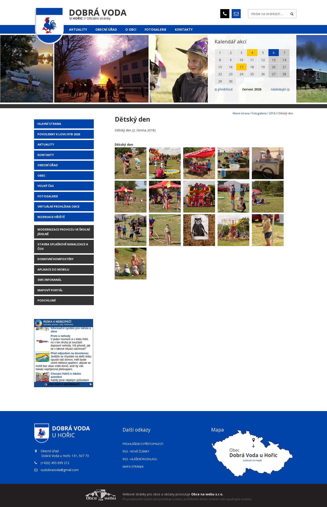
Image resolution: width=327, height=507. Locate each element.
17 (241, 67)
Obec (41, 175)
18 (252, 67)
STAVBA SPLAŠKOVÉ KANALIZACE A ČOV (62, 246)
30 (231, 81)
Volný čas (45, 186)
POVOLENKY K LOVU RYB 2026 (58, 134)
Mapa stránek (133, 466)
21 (284, 67)
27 (273, 74)
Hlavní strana (49, 124)
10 (241, 60)
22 (220, 74)
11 (252, 60)
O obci (130, 29)
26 (263, 74)
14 (284, 60)
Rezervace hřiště (51, 217)
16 (231, 67)
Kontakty (184, 29)
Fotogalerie (155, 29)
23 (231, 74)
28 (284, 74)
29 (220, 81)
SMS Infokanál (49, 280)
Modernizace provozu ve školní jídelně (63, 231)
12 (263, 60)
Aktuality (78, 29)
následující (280, 89)
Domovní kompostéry (55, 259)
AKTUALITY (45, 144)
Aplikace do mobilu (53, 269)
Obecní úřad (106, 29)
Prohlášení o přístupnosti (143, 444)
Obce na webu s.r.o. (207, 494)
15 (220, 67)
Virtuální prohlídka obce (58, 206)
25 (252, 74)
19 (263, 67)
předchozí (224, 89)
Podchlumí (46, 300)
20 (273, 67)
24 (241, 74)
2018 (272, 113)
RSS (136, 451)
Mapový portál (50, 290)
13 (273, 60)
